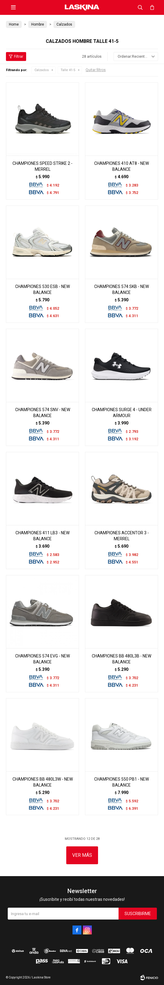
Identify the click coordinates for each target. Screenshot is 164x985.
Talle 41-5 (68, 70)
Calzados (41, 70)
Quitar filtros (96, 70)
